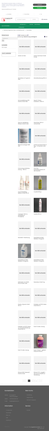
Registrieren (37, 24)
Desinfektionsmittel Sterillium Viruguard (39, 238)
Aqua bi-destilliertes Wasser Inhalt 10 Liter (23, 123)
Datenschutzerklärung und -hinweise (9, 9)
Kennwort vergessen (31, 400)
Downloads (21, 27)
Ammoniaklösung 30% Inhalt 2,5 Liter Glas (23, 101)
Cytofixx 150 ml (37, 214)
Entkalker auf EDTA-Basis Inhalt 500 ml (40, 305)
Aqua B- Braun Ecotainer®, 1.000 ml (39, 101)
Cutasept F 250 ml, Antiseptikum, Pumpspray (23, 215)
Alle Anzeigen (4, 47)
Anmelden (10, 14)
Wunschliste (26, 14)
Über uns (8, 415)
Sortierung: (20, 36)
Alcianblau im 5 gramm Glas (24, 78)
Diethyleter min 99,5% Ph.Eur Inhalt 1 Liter (23, 282)
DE (41, 14)
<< (23, 380)
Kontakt (31, 24)
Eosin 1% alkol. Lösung (39, 326)
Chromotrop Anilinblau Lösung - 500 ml (24, 169)
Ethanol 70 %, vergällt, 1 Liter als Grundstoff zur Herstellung (39, 374)
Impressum (8, 420)
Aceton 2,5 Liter (22, 55)
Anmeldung (29, 395)
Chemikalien (29, 30)
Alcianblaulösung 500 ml (40, 78)
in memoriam (9, 410)
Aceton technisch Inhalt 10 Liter (40, 56)
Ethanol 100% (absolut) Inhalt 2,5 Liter (24, 373)
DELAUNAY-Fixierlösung (24, 237)
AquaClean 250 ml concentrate (38, 123)
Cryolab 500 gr (37, 192)
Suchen (34, 19)
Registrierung (30, 397)
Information (23, 24)
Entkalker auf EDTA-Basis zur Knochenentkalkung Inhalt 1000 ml (24, 328)
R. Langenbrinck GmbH (35, 427)
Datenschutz (7, 426)
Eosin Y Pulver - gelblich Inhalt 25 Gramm (40, 350)
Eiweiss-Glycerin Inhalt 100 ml (24, 305)
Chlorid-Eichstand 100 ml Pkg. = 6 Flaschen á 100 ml (40, 146)
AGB (7, 417)
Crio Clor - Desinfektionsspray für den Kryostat (39, 170)
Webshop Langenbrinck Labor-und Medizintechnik (14, 30)
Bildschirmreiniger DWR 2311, (24, 145)
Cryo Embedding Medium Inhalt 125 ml (23, 192)
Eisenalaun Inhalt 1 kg (39, 282)
